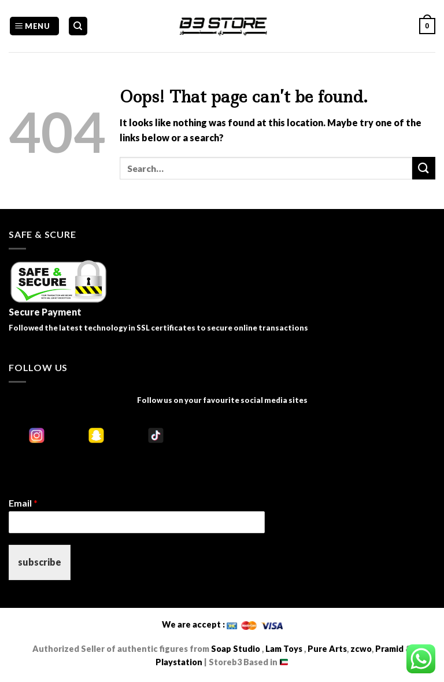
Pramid (390, 649)
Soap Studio (235, 649)
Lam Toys (283, 649)
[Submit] (423, 168)
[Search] (78, 26)
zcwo (361, 649)
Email (23, 502)
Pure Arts (326, 649)
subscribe (39, 561)
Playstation (179, 662)
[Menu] (34, 26)
